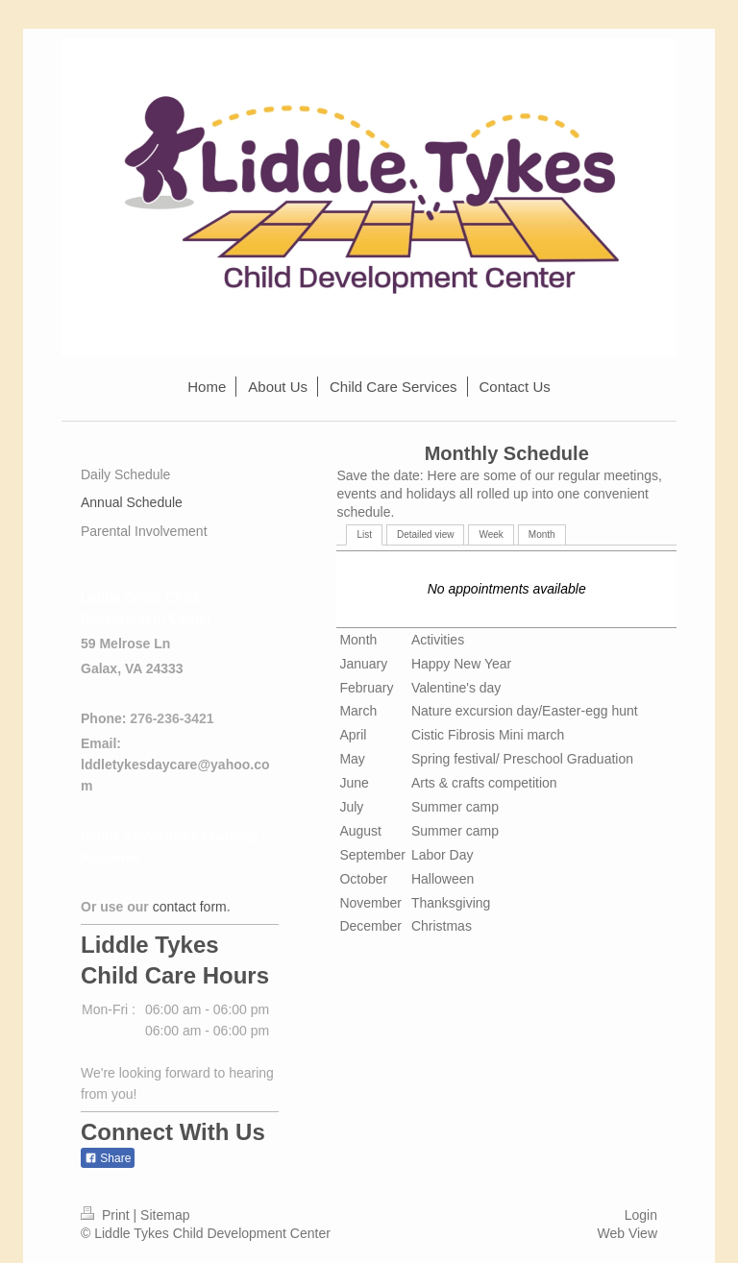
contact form (190, 906)
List (364, 534)
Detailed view (425, 534)
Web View (627, 1233)
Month (542, 534)
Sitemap (164, 1215)
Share (108, 1158)
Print (107, 1215)
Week (491, 534)
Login (641, 1215)
